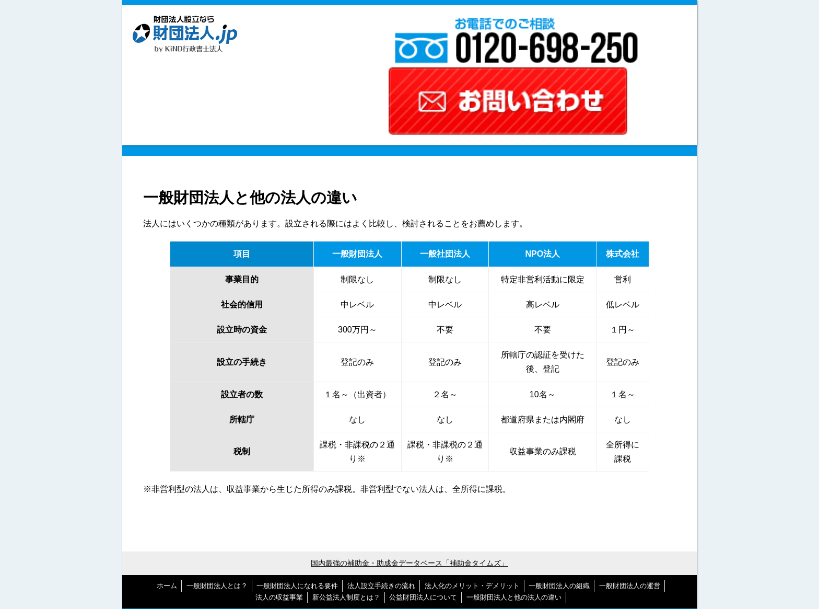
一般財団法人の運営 (629, 504)
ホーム (167, 504)
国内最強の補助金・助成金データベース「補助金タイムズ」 (409, 481)
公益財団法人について (423, 515)
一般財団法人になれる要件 (297, 504)
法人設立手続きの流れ (381, 504)
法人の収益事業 (279, 515)
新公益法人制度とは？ (346, 515)
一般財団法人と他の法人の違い (513, 515)
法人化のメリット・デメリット (472, 504)
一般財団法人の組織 (559, 504)
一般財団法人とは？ (217, 504)
